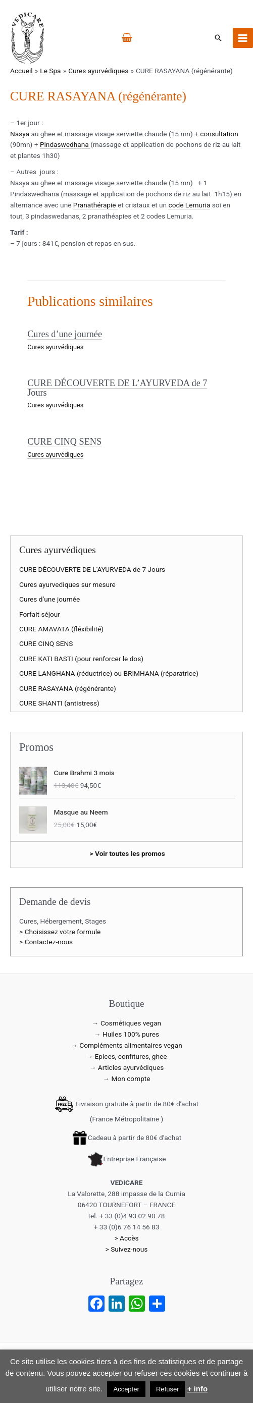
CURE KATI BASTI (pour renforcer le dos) (81, 659)
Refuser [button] (167, 1389)
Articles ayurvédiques (131, 1067)
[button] (218, 37)
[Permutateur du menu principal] (243, 38)
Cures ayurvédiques (55, 347)
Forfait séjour (39, 614)
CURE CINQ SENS (64, 442)
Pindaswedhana (65, 144)
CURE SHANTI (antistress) (59, 703)
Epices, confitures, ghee (131, 1056)
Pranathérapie (95, 205)
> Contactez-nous (46, 942)
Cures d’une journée (64, 334)
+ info (197, 1388)
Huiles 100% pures (131, 1034)
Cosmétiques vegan (130, 1023)
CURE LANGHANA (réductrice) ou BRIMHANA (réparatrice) (108, 673)
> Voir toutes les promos (127, 853)
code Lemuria (189, 205)
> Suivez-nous (127, 1249)
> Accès (126, 1238)
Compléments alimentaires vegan (130, 1045)
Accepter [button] (126, 1389)
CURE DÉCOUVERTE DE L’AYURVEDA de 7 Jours (117, 387)
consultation (219, 134)
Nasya (19, 134)
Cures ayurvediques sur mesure (67, 584)
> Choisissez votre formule (59, 932)
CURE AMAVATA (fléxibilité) (61, 629)
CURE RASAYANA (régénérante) (67, 688)
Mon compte (131, 1078)
